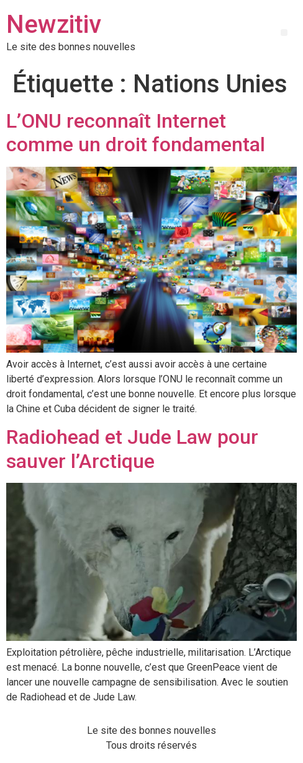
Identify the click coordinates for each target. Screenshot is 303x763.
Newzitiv (53, 24)
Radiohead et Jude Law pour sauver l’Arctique (132, 448)
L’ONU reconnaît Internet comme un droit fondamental (135, 132)
